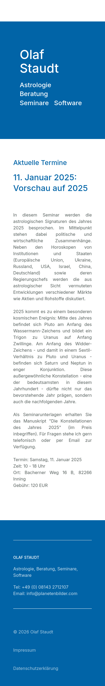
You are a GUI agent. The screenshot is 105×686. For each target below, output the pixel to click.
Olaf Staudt (41, 631)
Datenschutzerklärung (35, 668)
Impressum (24, 650)
